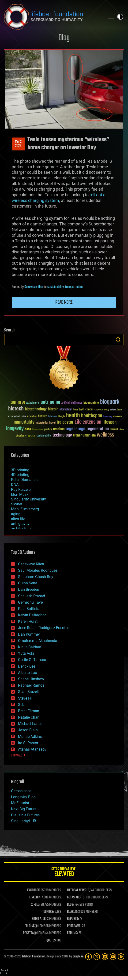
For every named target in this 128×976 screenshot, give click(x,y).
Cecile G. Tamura (32, 659)
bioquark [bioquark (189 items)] (109, 402)
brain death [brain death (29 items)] (78, 409)
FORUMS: (72, 933)
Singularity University (28, 499)
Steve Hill (26, 698)
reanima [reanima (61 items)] (58, 429)
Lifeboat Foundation (33, 956)
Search (118, 339)
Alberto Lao (27, 672)
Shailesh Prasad (31, 596)
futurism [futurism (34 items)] (52, 416)
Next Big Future (23, 809)
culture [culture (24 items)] (113, 410)
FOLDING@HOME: (35, 926)
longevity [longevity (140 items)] (15, 429)
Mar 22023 (18, 144)
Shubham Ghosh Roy (35, 577)
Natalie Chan (28, 717)
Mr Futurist (20, 803)
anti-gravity (20, 523)
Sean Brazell (28, 691)
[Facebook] (88, 956)
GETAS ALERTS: (76, 897)
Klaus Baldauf (29, 647)
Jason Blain (28, 730)
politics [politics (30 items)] (48, 429)
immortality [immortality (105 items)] (24, 422)
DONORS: (48, 912)
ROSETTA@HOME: (34, 933)
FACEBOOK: (34, 890)
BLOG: (70, 905)
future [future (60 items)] (42, 416)
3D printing (20, 470)
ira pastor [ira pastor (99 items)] (65, 422)
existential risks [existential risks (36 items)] (17, 416)
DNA (15, 484)
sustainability (55, 287)
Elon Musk (19, 494)
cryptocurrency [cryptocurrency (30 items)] (101, 409)
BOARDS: (72, 912)
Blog (64, 38)
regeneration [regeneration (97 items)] (98, 429)
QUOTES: (51, 940)
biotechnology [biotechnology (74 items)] (36, 409)
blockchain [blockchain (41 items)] (66, 410)
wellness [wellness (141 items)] (105, 435)
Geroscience (21, 791)
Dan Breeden (28, 589)
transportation (74, 287)
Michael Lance (30, 723)
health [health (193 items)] (73, 415)
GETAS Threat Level (64, 872)
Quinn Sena (27, 583)
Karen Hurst (28, 621)
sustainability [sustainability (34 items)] (44, 436)
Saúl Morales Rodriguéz (37, 570)
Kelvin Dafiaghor (32, 615)
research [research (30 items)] (114, 429)
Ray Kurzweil (21, 489)
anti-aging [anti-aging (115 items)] (50, 402)
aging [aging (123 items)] (16, 402)
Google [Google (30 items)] (61, 416)
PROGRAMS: (74, 926)
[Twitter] (97, 956)
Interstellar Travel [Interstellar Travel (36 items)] (46, 423)
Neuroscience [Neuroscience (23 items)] (37, 430)
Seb (21, 704)
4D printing (20, 474)
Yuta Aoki (26, 653)
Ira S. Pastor (28, 743)
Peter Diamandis (24, 479)
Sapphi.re (78, 956)
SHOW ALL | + (18, 755)
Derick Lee (26, 666)
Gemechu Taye (30, 602)
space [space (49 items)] (31, 435)
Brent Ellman (28, 711)
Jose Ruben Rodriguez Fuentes (43, 628)
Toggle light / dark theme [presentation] (120, 17)
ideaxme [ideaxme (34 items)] (117, 416)
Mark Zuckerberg (25, 509)
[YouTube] (113, 956)
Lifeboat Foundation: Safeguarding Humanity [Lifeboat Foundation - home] (52, 17)
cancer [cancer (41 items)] (89, 410)
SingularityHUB (23, 821)
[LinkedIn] (105, 956)
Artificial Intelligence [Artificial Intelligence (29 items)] (71, 403)
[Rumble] (121, 956)
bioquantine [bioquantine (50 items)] (91, 403)
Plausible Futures (25, 815)
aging (15, 514)
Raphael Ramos (31, 685)
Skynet (16, 504)
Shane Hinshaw (31, 679)
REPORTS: (73, 919)
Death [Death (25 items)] (119, 410)
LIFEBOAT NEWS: (77, 890)
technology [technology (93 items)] (62, 435)
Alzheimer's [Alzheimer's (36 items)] (32, 403)
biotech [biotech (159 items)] (16, 409)
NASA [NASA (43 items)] (28, 429)
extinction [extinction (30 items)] (32, 416)
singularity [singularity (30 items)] (21, 435)
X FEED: (35, 905)
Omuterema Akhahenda (37, 640)
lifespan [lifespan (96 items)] (109, 422)
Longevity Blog (23, 797)
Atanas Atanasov (32, 749)
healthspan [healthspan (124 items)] (91, 416)
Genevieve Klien (34, 287)
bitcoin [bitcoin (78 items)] (53, 409)
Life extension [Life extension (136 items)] (88, 422)
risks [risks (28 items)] (122, 429)
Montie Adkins (30, 736)
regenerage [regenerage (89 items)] (75, 429)
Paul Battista (28, 608)
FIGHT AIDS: (39, 919)
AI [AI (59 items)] (23, 403)
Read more (64, 302)
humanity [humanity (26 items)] (107, 416)
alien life (18, 519)
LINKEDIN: (35, 897)
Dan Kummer (29, 634)
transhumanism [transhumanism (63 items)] (84, 435)
